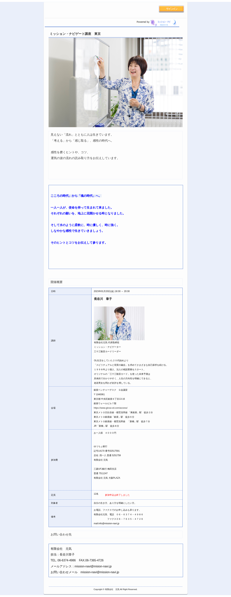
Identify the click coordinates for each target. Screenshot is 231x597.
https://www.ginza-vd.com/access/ (111, 408)
